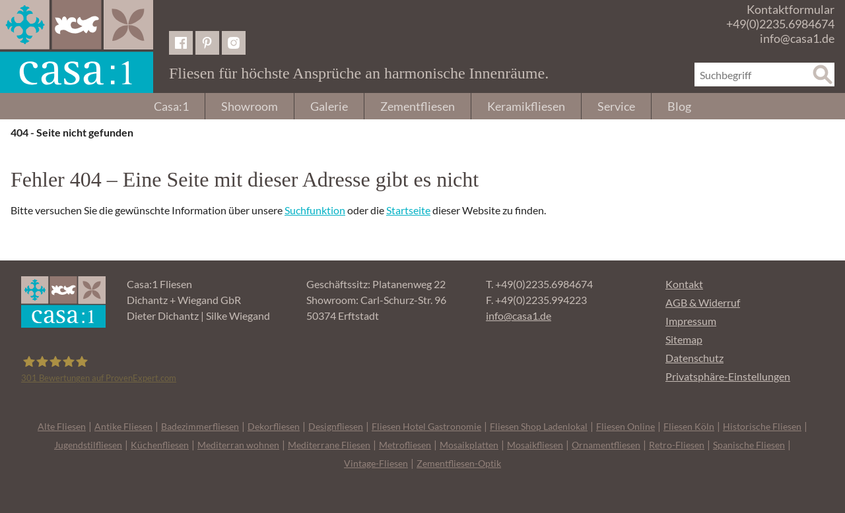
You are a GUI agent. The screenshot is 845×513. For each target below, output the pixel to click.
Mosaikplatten (469, 444)
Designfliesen (335, 426)
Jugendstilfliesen (88, 444)
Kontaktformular (790, 9)
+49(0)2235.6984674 (780, 23)
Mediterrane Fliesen (329, 444)
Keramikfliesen (526, 106)
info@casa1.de (797, 38)
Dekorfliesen (274, 426)
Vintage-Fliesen (376, 463)
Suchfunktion (315, 210)
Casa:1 (171, 106)
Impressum (690, 321)
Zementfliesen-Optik (459, 463)
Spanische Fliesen (749, 444)
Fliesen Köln (688, 426)
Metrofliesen (405, 444)
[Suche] (822, 74)
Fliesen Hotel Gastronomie (426, 426)
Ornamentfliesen (606, 444)
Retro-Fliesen (676, 444)
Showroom (249, 106)
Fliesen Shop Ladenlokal (539, 426)
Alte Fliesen (62, 426)
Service (616, 106)
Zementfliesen (417, 106)
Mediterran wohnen (238, 444)
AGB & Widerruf (702, 302)
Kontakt (684, 284)
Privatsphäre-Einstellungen (727, 376)
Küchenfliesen (160, 444)
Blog (679, 106)
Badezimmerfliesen (200, 426)
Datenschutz (694, 357)
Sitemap (683, 339)
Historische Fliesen (762, 426)
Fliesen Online (625, 426)
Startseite (408, 210)
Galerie (329, 106)
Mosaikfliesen (535, 444)
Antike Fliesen (123, 426)
